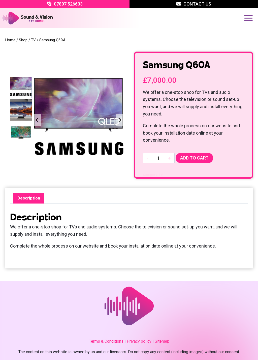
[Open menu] (248, 18)
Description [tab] (28, 198)
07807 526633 (68, 4)
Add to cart (194, 158)
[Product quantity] (158, 158)
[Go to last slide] (37, 120)
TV (161, 175)
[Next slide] (120, 120)
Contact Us (197, 4)
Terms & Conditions (106, 341)
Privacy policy (139, 341)
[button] (20, 87)
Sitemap (162, 341)
